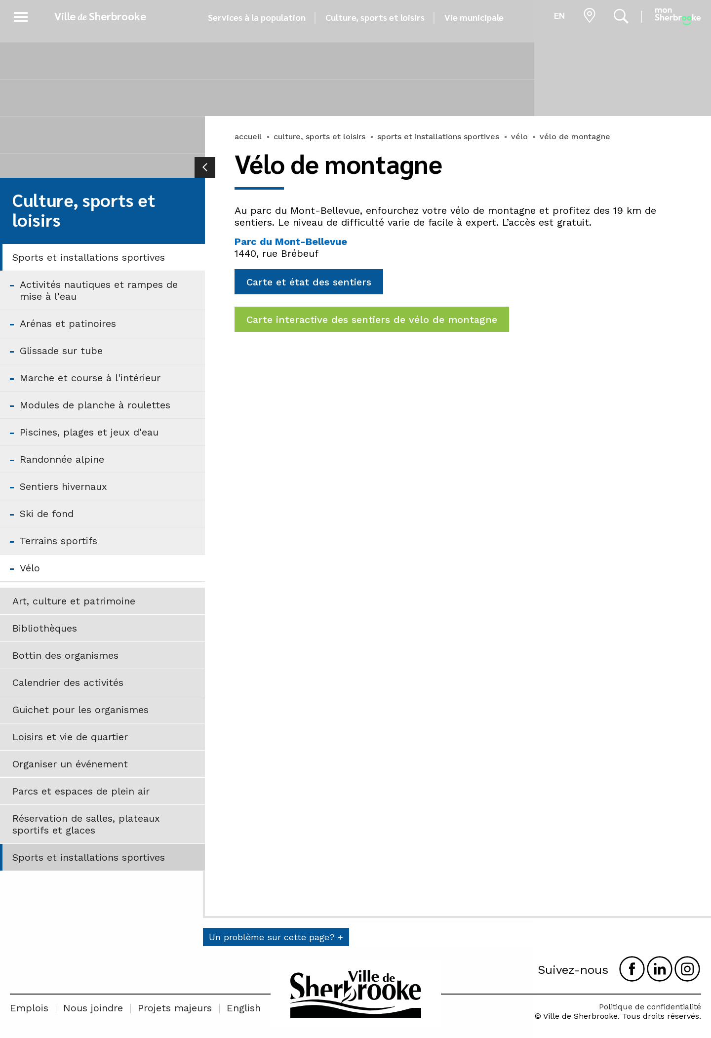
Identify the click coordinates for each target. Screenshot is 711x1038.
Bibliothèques (44, 628)
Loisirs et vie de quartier (70, 737)
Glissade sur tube (61, 351)
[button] (21, 15)
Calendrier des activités (67, 682)
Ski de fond (47, 513)
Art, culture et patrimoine (73, 601)
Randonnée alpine (62, 459)
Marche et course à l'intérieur (90, 378)
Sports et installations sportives (88, 257)
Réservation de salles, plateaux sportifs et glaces (86, 824)
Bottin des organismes (65, 655)
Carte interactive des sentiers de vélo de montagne (371, 319)
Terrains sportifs (58, 541)
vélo (519, 136)
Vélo (30, 568)
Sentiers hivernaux (63, 486)
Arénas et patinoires (68, 323)
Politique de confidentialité (650, 1006)
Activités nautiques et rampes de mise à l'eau (99, 290)
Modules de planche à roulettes (95, 405)
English (244, 1008)
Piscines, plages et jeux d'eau (89, 432)
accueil (248, 136)
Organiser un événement (70, 764)
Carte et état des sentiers (308, 282)
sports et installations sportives (438, 136)
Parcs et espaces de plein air (81, 791)
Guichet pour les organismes (80, 710)
